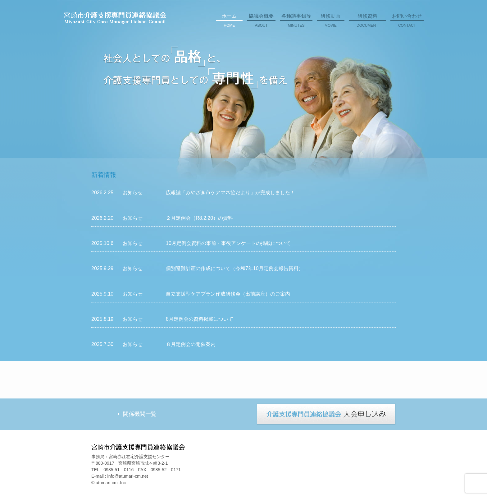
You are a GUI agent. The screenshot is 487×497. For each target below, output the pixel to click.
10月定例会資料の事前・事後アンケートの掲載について (228, 243)
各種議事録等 (296, 22)
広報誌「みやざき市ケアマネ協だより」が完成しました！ (230, 192)
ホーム (229, 22)
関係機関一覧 (140, 414)
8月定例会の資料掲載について (199, 319)
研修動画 (330, 22)
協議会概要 (261, 22)
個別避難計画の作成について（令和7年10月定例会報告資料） (234, 268)
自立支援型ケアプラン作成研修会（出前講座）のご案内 (228, 294)
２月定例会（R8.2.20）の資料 (199, 218)
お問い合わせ (407, 22)
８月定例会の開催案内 (191, 344)
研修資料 (367, 22)
